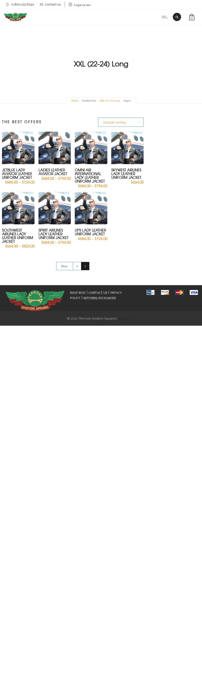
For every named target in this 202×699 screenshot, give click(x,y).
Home (74, 100)
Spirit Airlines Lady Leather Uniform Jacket (53, 233)
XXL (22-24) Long (110, 100)
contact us (53, 4)
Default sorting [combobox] (114, 122)
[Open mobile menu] (166, 17)
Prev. (64, 266)
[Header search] (177, 16)
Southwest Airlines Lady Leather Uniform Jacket (17, 235)
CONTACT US (98, 292)
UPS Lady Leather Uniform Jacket (90, 232)
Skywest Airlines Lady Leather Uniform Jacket (126, 173)
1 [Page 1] (77, 266)
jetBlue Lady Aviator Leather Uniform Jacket (17, 173)
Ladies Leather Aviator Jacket (52, 171)
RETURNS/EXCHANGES (99, 298)
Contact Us (126, 318)
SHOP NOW (78, 292)
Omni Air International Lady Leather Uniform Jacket (90, 175)
